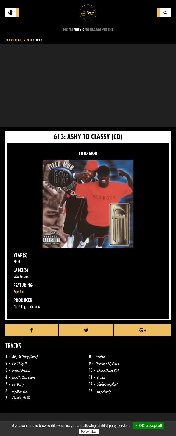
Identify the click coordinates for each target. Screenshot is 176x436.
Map (100, 29)
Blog (108, 29)
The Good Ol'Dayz (14, 40)
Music (79, 29)
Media (90, 29)
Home (68, 29)
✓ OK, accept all (148, 426)
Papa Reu (19, 292)
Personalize (89, 431)
